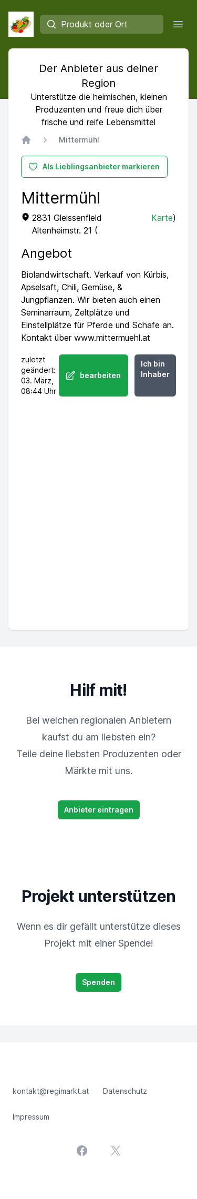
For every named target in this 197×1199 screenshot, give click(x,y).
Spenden (98, 982)
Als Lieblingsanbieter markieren (94, 166)
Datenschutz (125, 1090)
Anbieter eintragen (98, 809)
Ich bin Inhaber (155, 369)
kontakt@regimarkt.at (51, 1090)
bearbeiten (93, 375)
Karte (162, 217)
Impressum (31, 1116)
